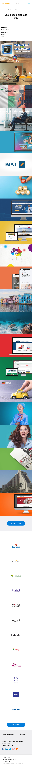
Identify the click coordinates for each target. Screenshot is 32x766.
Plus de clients (16, 724)
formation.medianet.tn (9, 759)
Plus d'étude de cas (16, 523)
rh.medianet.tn (7, 761)
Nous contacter (6, 737)
